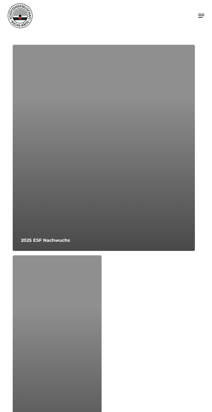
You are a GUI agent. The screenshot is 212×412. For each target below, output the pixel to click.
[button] (201, 16)
